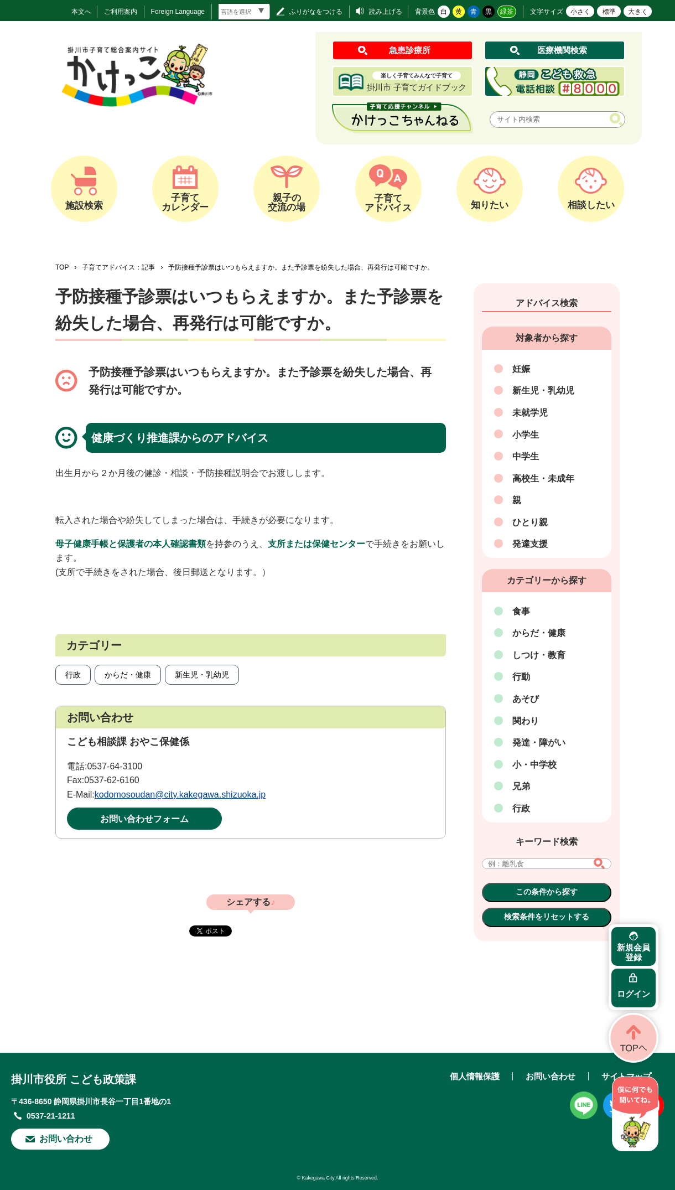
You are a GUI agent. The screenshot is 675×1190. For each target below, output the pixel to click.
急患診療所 (409, 50)
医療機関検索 (562, 50)
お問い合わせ (65, 1139)
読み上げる (385, 11)
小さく (580, 11)
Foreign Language (178, 11)
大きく (638, 11)
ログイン (633, 993)
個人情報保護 (475, 1076)
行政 (73, 674)
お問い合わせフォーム (144, 819)
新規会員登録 (633, 952)
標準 (609, 11)
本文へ (81, 11)
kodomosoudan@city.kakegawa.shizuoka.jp (180, 794)
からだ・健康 (128, 674)
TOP (62, 267)
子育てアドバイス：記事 (118, 267)
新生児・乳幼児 (202, 674)
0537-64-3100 (114, 766)
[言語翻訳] (244, 11)
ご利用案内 (120, 11)
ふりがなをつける (315, 11)
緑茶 (506, 11)
